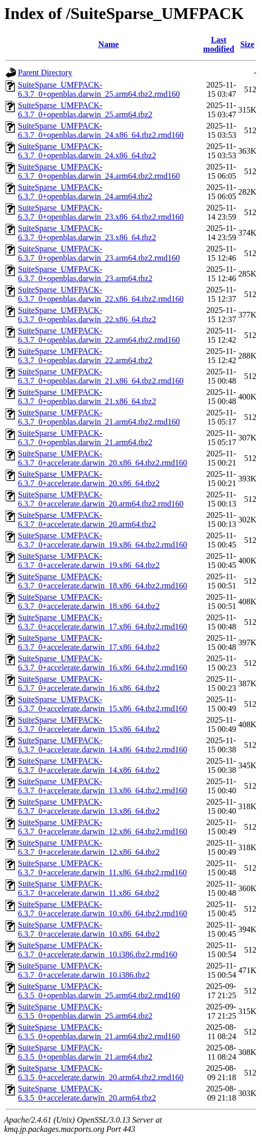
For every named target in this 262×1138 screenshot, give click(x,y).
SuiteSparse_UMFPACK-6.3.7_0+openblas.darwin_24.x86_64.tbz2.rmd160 (101, 130)
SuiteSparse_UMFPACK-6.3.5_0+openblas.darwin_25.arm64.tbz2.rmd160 (99, 991)
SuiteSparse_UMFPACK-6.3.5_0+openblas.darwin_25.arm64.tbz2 (85, 1011)
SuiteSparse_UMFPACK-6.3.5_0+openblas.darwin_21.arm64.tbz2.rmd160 (99, 1032)
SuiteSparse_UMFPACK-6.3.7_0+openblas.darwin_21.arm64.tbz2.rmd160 (99, 417)
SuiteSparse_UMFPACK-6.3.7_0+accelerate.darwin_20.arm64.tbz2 (87, 520)
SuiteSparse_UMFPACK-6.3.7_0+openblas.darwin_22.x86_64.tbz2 (87, 315)
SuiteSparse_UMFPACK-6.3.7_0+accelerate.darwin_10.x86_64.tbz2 (89, 929)
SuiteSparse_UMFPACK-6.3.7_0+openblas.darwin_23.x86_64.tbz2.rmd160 (101, 212)
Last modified (218, 44)
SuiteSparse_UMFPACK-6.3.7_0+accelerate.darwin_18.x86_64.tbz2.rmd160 (102, 581)
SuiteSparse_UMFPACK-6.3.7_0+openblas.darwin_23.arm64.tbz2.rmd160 (99, 253)
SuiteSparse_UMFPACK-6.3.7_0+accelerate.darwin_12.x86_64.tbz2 (89, 847)
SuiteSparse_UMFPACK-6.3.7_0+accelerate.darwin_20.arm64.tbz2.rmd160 (101, 499)
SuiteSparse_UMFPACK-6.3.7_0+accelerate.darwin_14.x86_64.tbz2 (89, 765)
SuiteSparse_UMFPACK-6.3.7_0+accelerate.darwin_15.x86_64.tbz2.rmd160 (102, 704)
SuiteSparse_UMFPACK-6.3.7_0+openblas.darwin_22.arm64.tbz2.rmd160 (99, 335)
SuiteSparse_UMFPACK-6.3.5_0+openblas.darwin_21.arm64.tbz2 (85, 1052)
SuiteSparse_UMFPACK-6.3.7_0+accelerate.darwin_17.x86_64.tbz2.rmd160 (102, 622)
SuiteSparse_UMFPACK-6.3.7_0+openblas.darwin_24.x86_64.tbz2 (87, 151)
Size (247, 44)
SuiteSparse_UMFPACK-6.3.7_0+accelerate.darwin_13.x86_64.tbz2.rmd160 (102, 786)
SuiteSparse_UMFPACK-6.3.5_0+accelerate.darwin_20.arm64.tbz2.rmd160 (101, 1073)
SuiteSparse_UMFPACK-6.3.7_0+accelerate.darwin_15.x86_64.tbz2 (89, 724)
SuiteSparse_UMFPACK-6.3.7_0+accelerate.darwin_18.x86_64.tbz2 (89, 601)
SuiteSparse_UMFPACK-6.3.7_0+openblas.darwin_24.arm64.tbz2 (85, 192)
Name (108, 44)
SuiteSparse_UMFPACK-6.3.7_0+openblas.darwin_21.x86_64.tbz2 (87, 397)
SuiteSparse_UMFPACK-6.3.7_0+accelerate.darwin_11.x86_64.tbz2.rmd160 (102, 868)
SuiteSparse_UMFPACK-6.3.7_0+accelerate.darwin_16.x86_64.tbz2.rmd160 (102, 663)
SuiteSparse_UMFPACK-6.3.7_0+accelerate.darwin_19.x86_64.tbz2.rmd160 (102, 540)
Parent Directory (45, 72)
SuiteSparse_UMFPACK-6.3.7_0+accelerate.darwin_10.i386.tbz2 (83, 970)
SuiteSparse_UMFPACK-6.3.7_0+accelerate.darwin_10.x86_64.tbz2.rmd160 (102, 909)
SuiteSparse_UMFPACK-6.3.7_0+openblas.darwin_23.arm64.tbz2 (85, 274)
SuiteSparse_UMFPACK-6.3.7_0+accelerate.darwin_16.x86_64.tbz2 (89, 683)
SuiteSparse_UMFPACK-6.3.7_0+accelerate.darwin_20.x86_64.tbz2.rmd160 (102, 458)
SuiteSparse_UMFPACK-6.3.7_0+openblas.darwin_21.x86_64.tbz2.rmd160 (101, 376)
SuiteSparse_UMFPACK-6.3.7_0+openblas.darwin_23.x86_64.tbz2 (87, 233)
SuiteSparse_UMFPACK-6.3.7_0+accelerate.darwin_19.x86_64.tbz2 (89, 561)
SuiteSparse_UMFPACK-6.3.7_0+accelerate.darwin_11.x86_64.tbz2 (88, 888)
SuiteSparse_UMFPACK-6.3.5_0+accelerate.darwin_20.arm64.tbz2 (87, 1093)
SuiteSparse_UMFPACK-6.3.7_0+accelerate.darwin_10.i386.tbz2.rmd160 (97, 950)
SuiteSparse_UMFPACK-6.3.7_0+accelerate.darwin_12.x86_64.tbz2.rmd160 (102, 827)
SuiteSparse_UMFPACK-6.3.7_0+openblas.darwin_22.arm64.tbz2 (85, 356)
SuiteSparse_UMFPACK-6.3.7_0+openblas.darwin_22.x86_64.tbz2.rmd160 (101, 294)
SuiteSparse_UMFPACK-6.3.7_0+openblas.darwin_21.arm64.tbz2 (85, 438)
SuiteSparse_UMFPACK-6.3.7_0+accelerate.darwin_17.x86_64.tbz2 (89, 642)
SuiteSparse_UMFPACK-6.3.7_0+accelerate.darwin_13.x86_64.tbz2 (89, 806)
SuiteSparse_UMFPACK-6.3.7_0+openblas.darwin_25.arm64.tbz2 (85, 110)
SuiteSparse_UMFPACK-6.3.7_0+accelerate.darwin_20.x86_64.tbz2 (89, 479)
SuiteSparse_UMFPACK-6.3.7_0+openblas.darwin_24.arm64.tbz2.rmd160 (99, 171)
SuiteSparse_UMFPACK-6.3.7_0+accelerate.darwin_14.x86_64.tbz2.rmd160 (102, 745)
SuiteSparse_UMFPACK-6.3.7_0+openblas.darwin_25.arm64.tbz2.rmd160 (99, 89)
